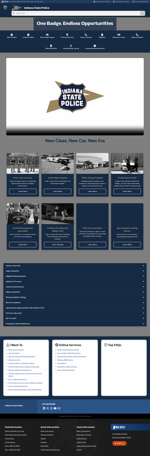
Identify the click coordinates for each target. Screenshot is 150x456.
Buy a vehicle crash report (18, 376)
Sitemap (44, 440)
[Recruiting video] (75, 91)
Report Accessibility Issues (121, 435)
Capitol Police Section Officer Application (73, 351)
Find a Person (9, 436)
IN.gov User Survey (47, 429)
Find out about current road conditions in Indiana (27, 380)
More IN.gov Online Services (67, 362)
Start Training (57, 239)
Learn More (22, 185)
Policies (43, 436)
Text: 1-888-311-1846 (12, 447)
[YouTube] (55, 406)
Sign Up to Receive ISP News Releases (22, 351)
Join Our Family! (14, 348)
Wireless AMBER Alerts (65, 355)
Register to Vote (14, 355)
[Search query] (131, 7)
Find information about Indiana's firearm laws (25, 362)
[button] (102, 2)
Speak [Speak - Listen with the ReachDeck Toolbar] (119, 441)
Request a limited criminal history (20, 366)
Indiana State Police (33, 7)
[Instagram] (51, 406)
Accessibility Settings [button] (119, 432)
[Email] (59, 406)
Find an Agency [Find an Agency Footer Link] (10, 440)
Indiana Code (81, 440)
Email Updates (82, 436)
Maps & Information (83, 429)
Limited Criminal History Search (69, 344)
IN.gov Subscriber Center (66, 366)
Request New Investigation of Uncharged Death (26, 387)
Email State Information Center (16, 433)
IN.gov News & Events (84, 433)
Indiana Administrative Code (86, 444)
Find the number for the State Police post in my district (26, 371)
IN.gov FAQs (45, 444)
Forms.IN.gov (62, 359)
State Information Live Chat (14, 429)
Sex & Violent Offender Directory (69, 348)
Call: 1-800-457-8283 (12, 444)
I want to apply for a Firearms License (22, 359)
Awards (79, 447)
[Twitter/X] (47, 406)
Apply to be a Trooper (16, 344)
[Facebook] (44, 406)
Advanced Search (47, 433)
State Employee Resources (50, 447)
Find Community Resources (18, 383)
